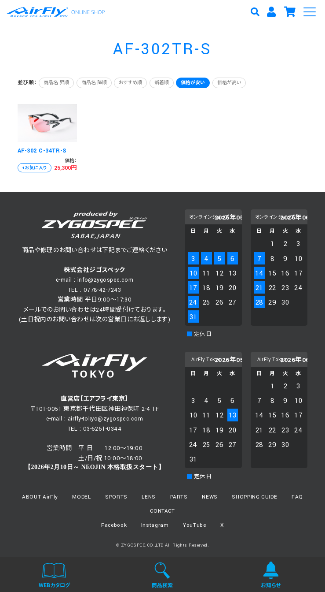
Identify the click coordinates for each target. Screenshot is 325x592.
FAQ (297, 497)
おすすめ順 (130, 83)
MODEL (81, 497)
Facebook (114, 525)
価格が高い (229, 83)
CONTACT (162, 511)
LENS (149, 497)
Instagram (155, 525)
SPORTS (116, 497)
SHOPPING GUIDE (254, 497)
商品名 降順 (94, 83)
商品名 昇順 (56, 83)
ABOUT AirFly (40, 497)
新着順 (161, 83)
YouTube (194, 525)
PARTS (179, 497)
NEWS (210, 497)
